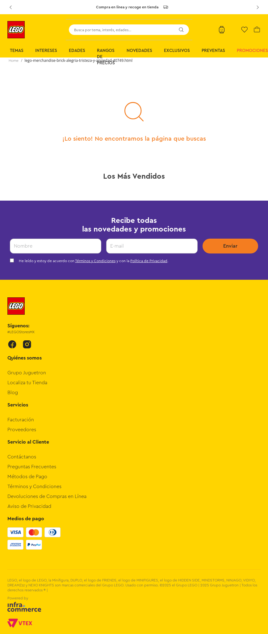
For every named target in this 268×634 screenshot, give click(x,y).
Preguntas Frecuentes (31, 466)
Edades (77, 51)
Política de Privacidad (148, 261)
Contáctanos (21, 456)
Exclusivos (177, 51)
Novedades (139, 51)
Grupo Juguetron (26, 372)
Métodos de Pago (27, 476)
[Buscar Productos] (181, 30)
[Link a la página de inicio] (13, 60)
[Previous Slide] (10, 7)
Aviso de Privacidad (29, 506)
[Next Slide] (257, 7)
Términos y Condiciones (95, 261)
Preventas (213, 51)
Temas (16, 51)
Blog (12, 392)
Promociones (252, 51)
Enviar (230, 246)
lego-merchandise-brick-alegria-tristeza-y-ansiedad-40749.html (78, 60)
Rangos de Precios (106, 57)
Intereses (46, 51)
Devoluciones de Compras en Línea (46, 496)
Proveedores (21, 429)
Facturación (20, 419)
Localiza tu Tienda (27, 382)
